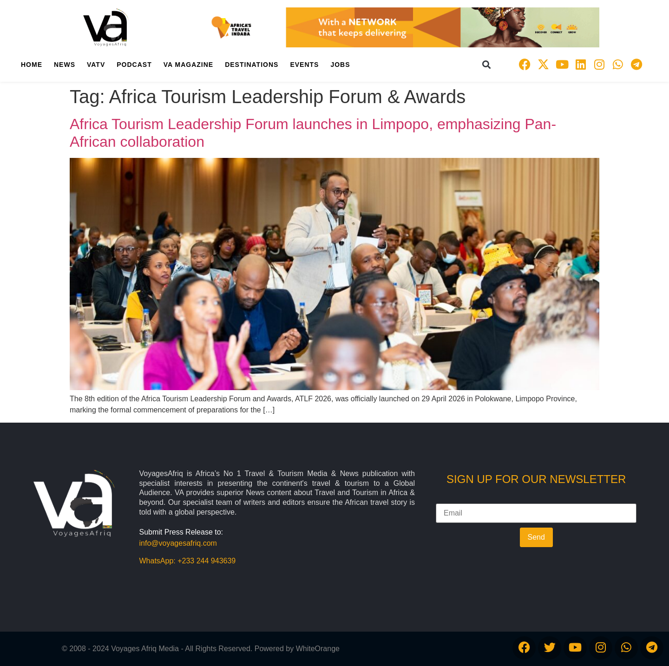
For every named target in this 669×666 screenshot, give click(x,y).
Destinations (251, 64)
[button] (486, 64)
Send (536, 537)
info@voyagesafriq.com (178, 543)
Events (304, 64)
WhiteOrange (318, 649)
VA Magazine (188, 64)
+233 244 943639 (206, 561)
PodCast (134, 64)
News (64, 64)
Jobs (340, 64)
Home (31, 64)
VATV (96, 64)
